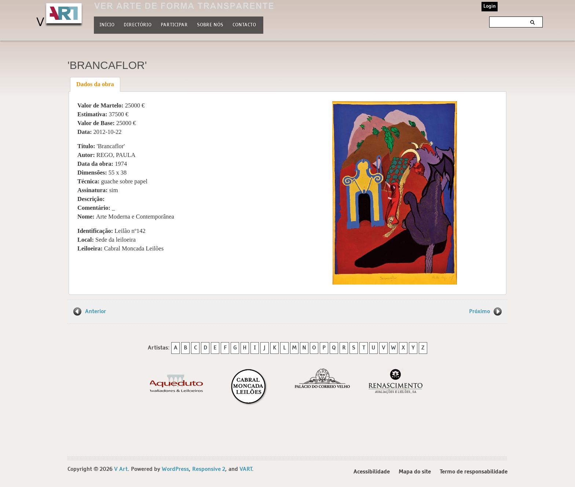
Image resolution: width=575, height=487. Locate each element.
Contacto (244, 25)
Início (106, 25)
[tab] (95, 84)
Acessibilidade (372, 472)
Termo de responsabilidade (474, 472)
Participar (174, 25)
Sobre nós (210, 24)
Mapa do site (415, 472)
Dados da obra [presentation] (95, 84)
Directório (137, 24)
